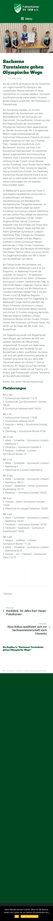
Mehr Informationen (30, 916)
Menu (26, 19)
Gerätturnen (10, 671)
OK (17, 916)
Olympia (8, 593)
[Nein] (49, 913)
